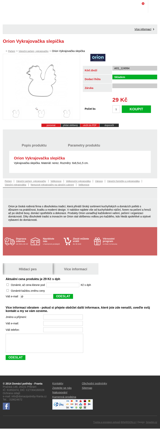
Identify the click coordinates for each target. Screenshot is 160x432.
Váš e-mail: (13, 323)
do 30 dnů (82, 241)
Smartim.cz (151, 425)
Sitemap (87, 391)
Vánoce (99, 181)
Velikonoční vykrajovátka (78, 181)
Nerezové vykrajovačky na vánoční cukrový (52, 184)
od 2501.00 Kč (23, 241)
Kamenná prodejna (64, 400)
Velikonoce (55, 181)
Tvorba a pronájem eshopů (106, 425)
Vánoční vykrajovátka (15, 184)
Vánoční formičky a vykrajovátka (123, 181)
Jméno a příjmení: (16, 317)
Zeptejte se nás (62, 391)
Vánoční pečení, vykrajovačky (34, 51)
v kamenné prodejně (52, 241)
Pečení (11, 51)
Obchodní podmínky (94, 386)
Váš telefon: (13, 329)
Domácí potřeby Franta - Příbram (10, 6)
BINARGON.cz (128, 425)
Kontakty (57, 386)
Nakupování (59, 395)
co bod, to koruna (112, 241)
